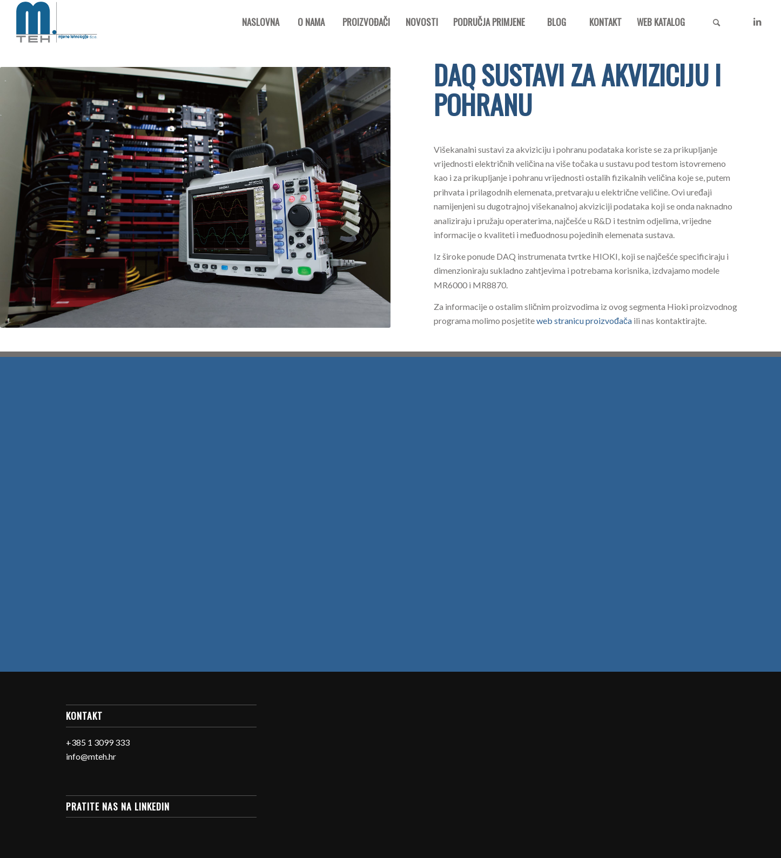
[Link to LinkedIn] (757, 21)
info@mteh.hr (91, 756)
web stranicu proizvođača (584, 320)
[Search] (716, 22)
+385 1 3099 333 (98, 742)
